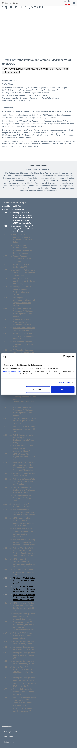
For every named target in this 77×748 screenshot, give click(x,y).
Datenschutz (9, 742)
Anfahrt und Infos (23, 619)
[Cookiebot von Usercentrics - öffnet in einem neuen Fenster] (64, 357)
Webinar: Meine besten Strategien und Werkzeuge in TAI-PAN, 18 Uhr (24, 489)
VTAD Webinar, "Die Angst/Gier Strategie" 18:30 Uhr (24, 456)
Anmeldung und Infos (11, 206)
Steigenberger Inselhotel (23, 630)
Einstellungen (64, 382)
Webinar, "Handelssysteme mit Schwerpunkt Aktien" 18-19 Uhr (24, 420)
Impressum (8, 737)
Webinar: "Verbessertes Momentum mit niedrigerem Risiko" (23, 448)
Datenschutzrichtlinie (12, 371)
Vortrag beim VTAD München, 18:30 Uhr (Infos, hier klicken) (24, 281)
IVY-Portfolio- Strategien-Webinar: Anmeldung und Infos (23, 352)
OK (62, 389)
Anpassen (38, 389)
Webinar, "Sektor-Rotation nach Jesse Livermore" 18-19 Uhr (24, 429)
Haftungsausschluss (12, 732)
